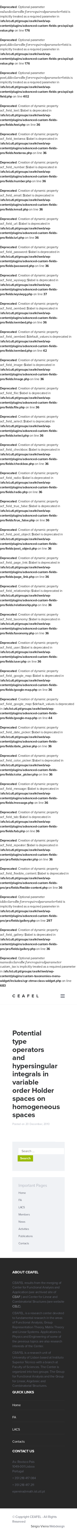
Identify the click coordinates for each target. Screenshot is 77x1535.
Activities (23, 1229)
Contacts (23, 1243)
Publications (25, 1236)
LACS (21, 1207)
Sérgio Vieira (39, 1526)
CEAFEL (26, 996)
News (21, 1222)
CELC (16, 1306)
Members (24, 1214)
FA (20, 1200)
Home (22, 1193)
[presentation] (30, 12)
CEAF (16, 1297)
